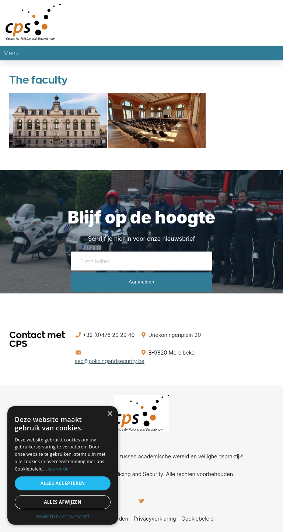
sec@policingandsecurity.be (109, 361)
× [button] (109, 414)
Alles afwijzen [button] (62, 502)
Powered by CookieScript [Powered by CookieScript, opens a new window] (63, 516)
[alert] (62, 465)
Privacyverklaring (155, 518)
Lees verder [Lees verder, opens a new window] (58, 469)
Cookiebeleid (197, 518)
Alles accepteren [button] (63, 483)
